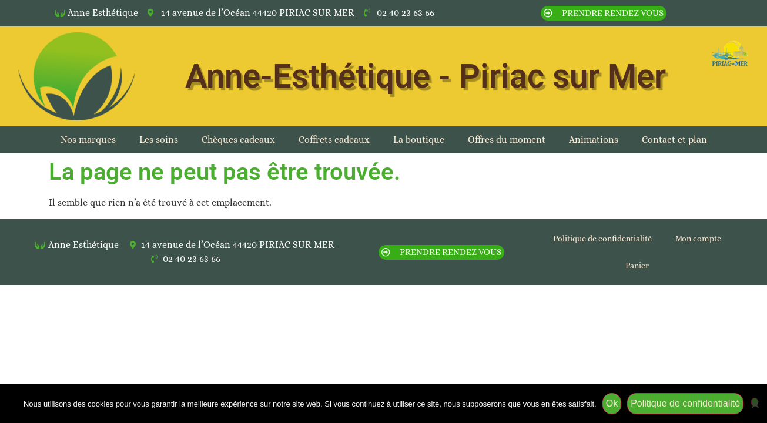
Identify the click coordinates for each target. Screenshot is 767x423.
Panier (637, 265)
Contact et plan (674, 139)
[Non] (754, 402)
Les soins (158, 139)
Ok (612, 403)
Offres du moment (506, 139)
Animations (593, 139)
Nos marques (88, 139)
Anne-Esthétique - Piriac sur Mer (425, 76)
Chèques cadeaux (238, 139)
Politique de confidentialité (602, 238)
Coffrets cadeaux (334, 139)
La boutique (418, 139)
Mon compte (698, 238)
